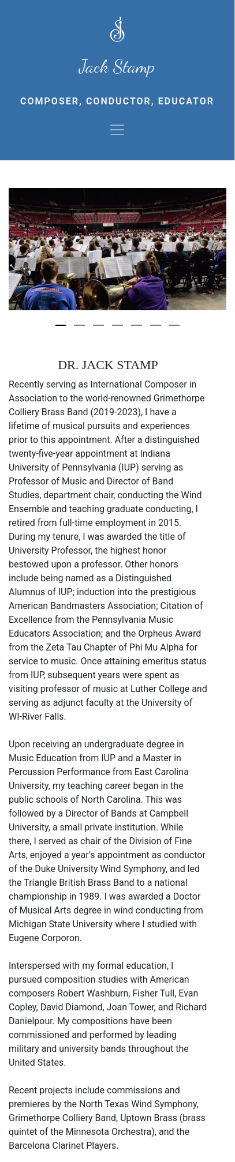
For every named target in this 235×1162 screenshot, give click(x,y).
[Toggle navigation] (117, 130)
